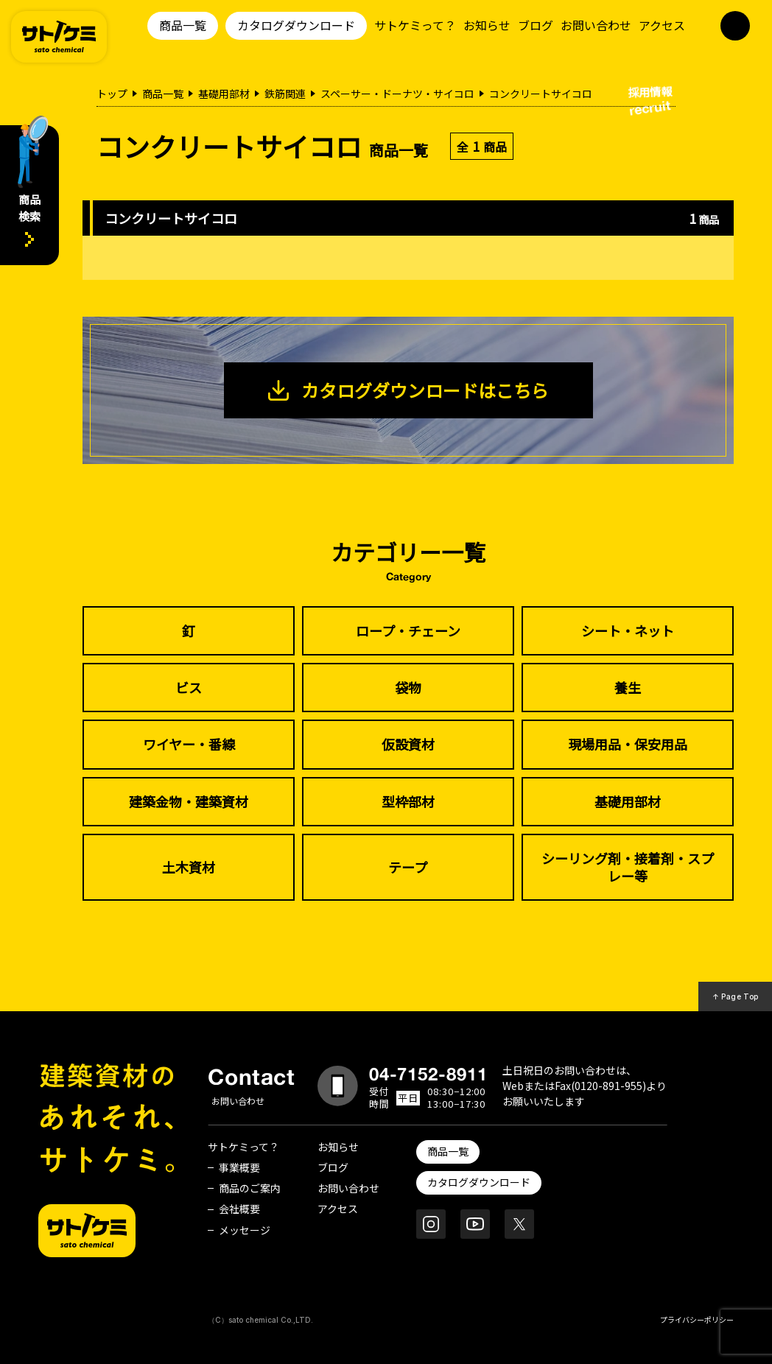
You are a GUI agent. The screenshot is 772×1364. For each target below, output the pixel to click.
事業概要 (239, 1167)
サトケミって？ (415, 25)
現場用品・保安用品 (627, 743)
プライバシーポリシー (697, 1319)
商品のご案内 (250, 1188)
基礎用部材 (224, 93)
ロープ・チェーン (408, 630)
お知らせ (486, 25)
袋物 (408, 687)
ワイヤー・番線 (189, 743)
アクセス (662, 25)
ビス (188, 687)
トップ (111, 93)
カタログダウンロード (296, 25)
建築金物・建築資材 (188, 801)
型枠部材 (408, 801)
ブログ (535, 25)
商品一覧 (182, 25)
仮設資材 (408, 743)
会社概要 (239, 1208)
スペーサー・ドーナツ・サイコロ (397, 93)
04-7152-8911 (428, 1074)
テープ (407, 866)
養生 (627, 687)
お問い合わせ (596, 25)
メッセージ (244, 1230)
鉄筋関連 (285, 93)
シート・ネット (627, 630)
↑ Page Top (735, 996)
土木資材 (188, 866)
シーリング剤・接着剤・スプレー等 (627, 866)
